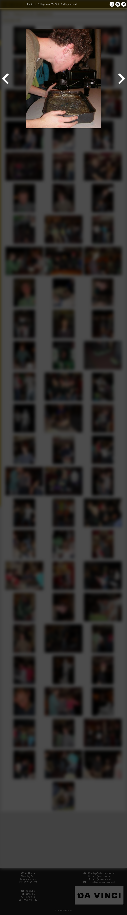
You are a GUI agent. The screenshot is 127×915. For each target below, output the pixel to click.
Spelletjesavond (69, 4)
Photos (30, 4)
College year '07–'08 (47, 4)
